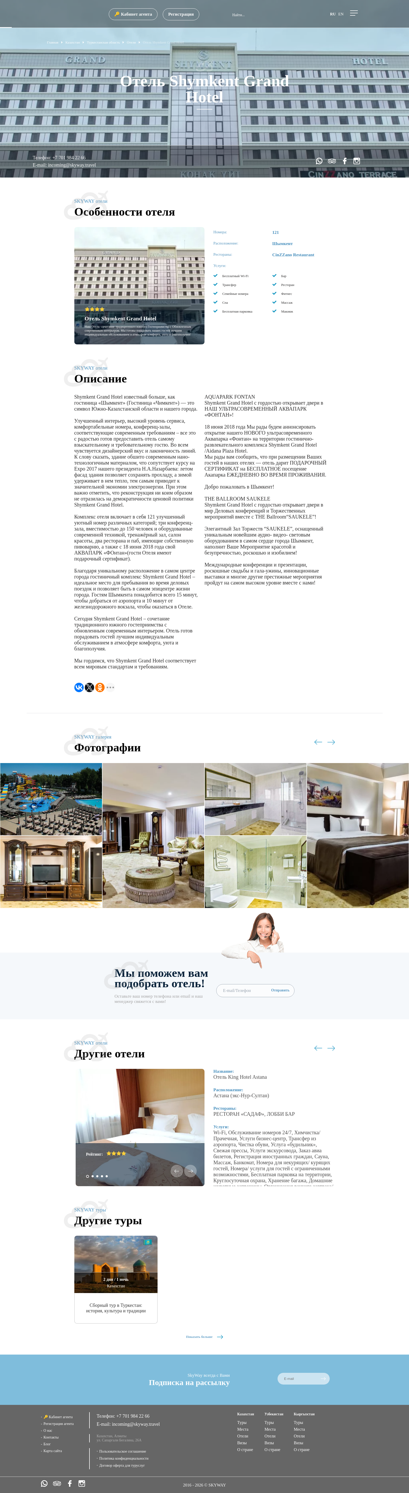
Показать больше (204, 1337)
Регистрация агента (59, 1424)
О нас (48, 1431)
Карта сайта (53, 1451)
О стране (245, 1449)
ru (333, 14)
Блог (47, 1444)
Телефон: (42, 157)
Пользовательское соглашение (122, 1451)
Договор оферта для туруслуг (122, 1465)
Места (242, 1429)
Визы (241, 1443)
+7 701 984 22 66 (69, 157)
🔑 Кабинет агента (133, 14)
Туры (241, 1422)
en (341, 14)
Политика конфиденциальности (123, 1458)
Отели (242, 1436)
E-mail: (40, 165)
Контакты (51, 1437)
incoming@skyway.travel (72, 165)
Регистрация (181, 14)
